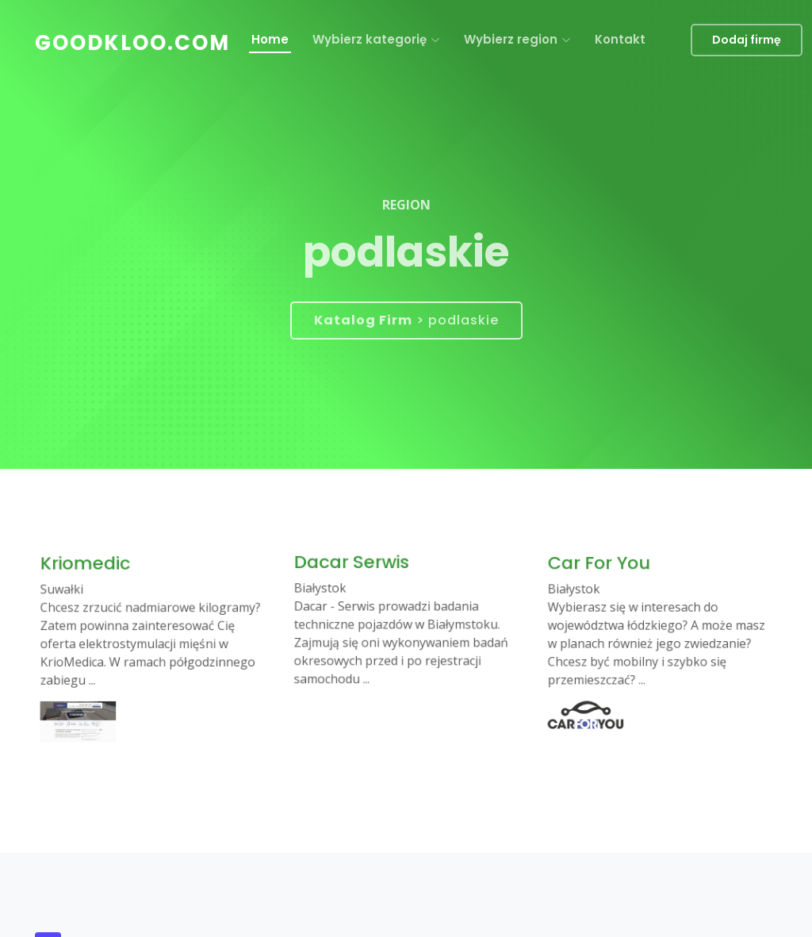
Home (270, 39)
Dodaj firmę (746, 40)
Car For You (604, 569)
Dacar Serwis (356, 566)
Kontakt (620, 39)
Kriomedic (91, 570)
